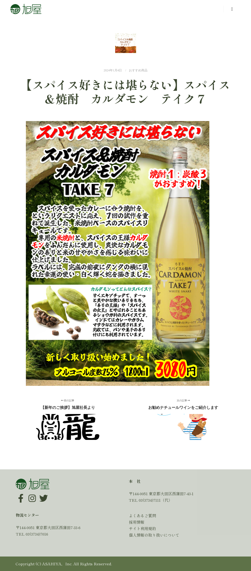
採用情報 (136, 522)
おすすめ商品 (138, 70)
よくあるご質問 (142, 515)
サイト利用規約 (142, 528)
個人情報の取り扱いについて (154, 535)
